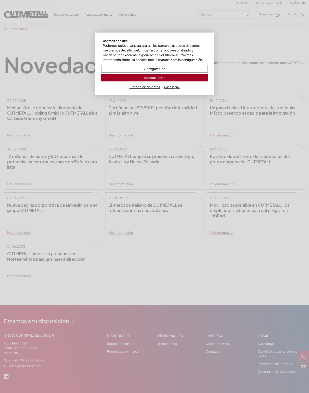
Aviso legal (172, 87)
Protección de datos (144, 87)
